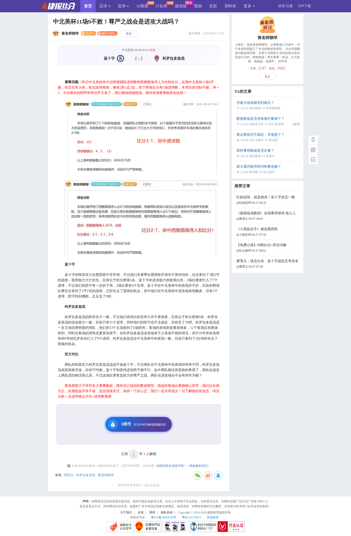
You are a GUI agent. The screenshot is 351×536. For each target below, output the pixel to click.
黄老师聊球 (106, 475)
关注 (129, 33)
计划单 (161, 6)
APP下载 (304, 6)
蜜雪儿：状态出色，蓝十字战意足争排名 (268, 264)
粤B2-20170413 (191, 517)
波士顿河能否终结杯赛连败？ (268, 170)
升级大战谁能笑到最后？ (268, 106)
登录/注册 (285, 6)
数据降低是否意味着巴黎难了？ (268, 122)
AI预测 (142, 6)
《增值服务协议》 (198, 466)
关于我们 (126, 512)
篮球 (123, 6)
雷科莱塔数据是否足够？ (268, 154)
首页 (88, 6)
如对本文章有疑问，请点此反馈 (138, 485)
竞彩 (213, 6)
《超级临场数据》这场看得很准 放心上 (268, 216)
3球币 (137, 424)
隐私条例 (167, 512)
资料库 (230, 6)
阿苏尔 (69, 475)
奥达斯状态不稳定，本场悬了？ (268, 138)
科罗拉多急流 (85, 475)
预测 (198, 6)
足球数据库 (267, 30)
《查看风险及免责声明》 (170, 466)
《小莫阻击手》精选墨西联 (268, 232)
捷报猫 (181, 6)
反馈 (141, 512)
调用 (152, 512)
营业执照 (213, 517)
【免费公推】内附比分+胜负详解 (268, 248)
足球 (104, 6)
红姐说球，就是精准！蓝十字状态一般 (268, 200)
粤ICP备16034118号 (163, 517)
